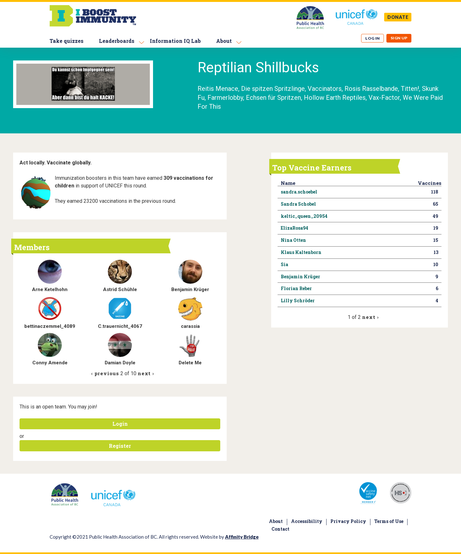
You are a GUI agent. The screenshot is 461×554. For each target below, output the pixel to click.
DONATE (397, 17)
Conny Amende (50, 363)
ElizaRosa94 (294, 228)
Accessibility (306, 521)
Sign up (399, 38)
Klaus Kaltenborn (301, 252)
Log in (372, 38)
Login (120, 423)
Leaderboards (116, 40)
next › (146, 373)
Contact (280, 529)
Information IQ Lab (175, 40)
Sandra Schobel (298, 204)
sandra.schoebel (299, 192)
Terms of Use (388, 521)
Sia (284, 264)
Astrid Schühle (120, 289)
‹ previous (105, 373)
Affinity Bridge (242, 537)
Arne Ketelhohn (50, 289)
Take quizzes (67, 40)
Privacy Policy (348, 521)
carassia (190, 326)
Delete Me (190, 363)
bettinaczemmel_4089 (49, 326)
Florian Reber (296, 288)
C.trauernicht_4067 (120, 326)
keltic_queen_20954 (304, 216)
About (224, 40)
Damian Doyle (120, 363)
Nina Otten (293, 240)
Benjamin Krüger (190, 289)
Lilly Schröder (298, 300)
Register (120, 445)
